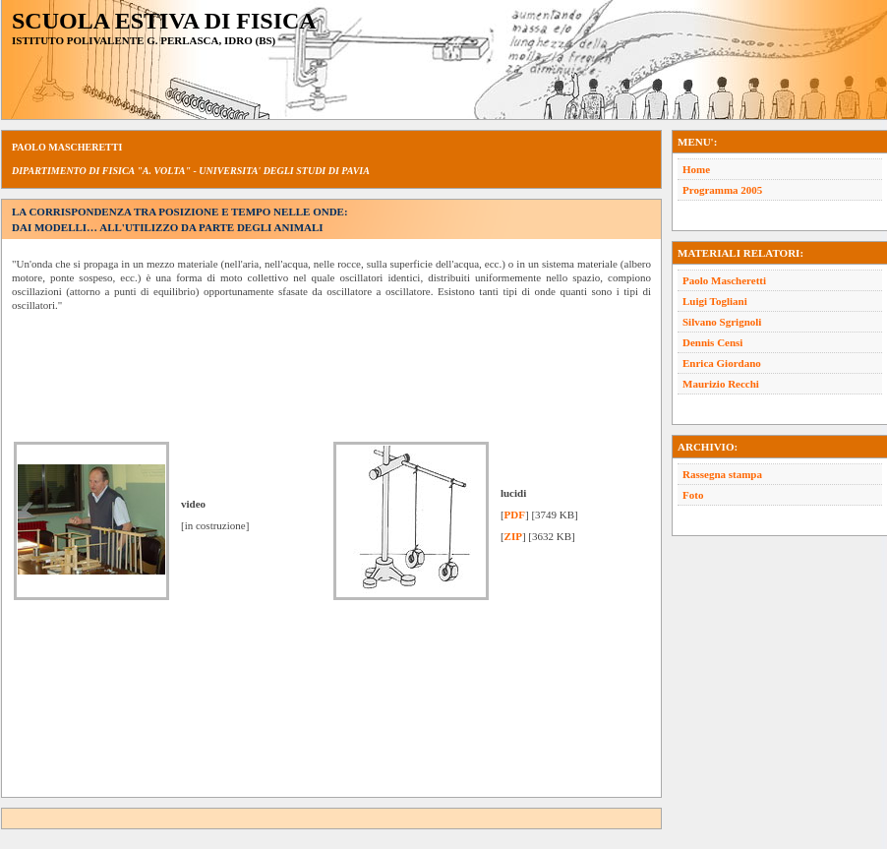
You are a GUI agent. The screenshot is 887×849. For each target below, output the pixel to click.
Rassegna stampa (722, 474)
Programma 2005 (722, 190)
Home (696, 169)
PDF (514, 514)
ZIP (513, 536)
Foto (692, 495)
